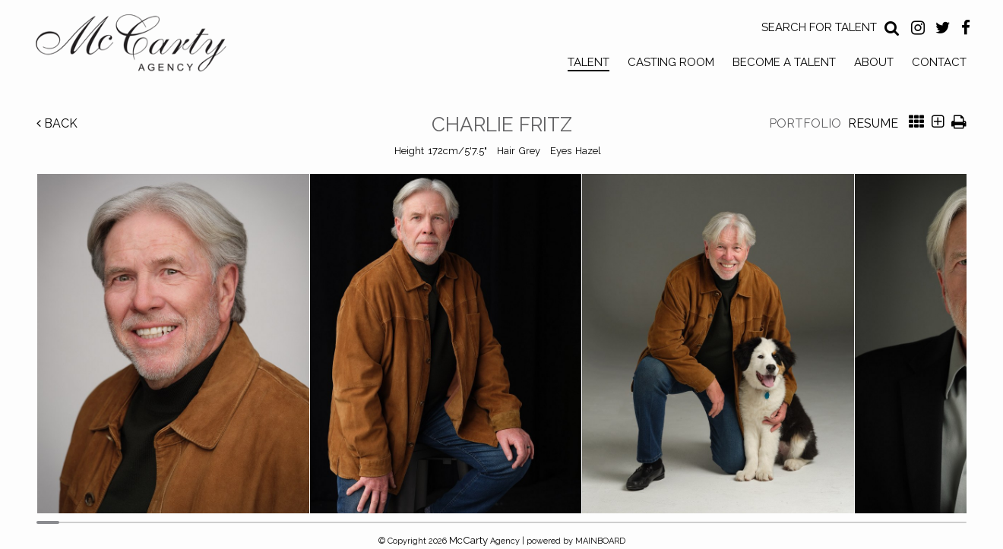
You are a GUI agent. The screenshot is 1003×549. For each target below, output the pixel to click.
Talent (588, 62)
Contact (939, 62)
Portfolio (805, 123)
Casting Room (671, 62)
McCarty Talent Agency (142, 46)
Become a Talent (784, 62)
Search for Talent (819, 27)
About (874, 62)
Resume (873, 123)
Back (57, 123)
